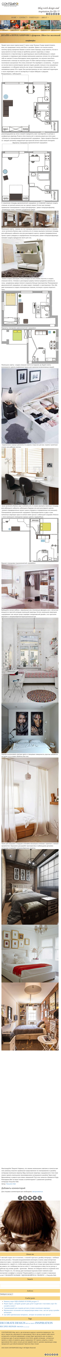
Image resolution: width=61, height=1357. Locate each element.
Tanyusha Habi (11, 1184)
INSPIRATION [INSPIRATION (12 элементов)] (44, 1322)
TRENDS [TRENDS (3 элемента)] (20, 1327)
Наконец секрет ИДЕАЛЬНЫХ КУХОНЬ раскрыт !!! (21, 1301)
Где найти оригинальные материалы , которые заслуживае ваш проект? (27, 1314)
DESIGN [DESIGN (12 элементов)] (20, 1322)
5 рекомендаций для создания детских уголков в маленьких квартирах (27, 1308)
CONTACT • (23, 17)
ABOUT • (45, 17)
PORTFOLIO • (34, 17)
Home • (14, 17)
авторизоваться (37, 1191)
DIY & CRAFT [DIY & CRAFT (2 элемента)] (30, 1323)
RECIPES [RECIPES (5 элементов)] (4, 1326)
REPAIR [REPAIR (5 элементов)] (12, 1326)
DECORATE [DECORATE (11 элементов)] (7, 1322)
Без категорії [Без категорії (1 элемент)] (26, 1326)
